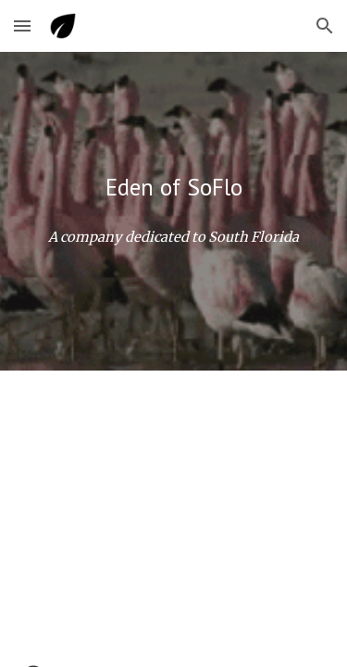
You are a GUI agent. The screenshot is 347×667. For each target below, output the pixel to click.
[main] (174, 187)
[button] (22, 25)
